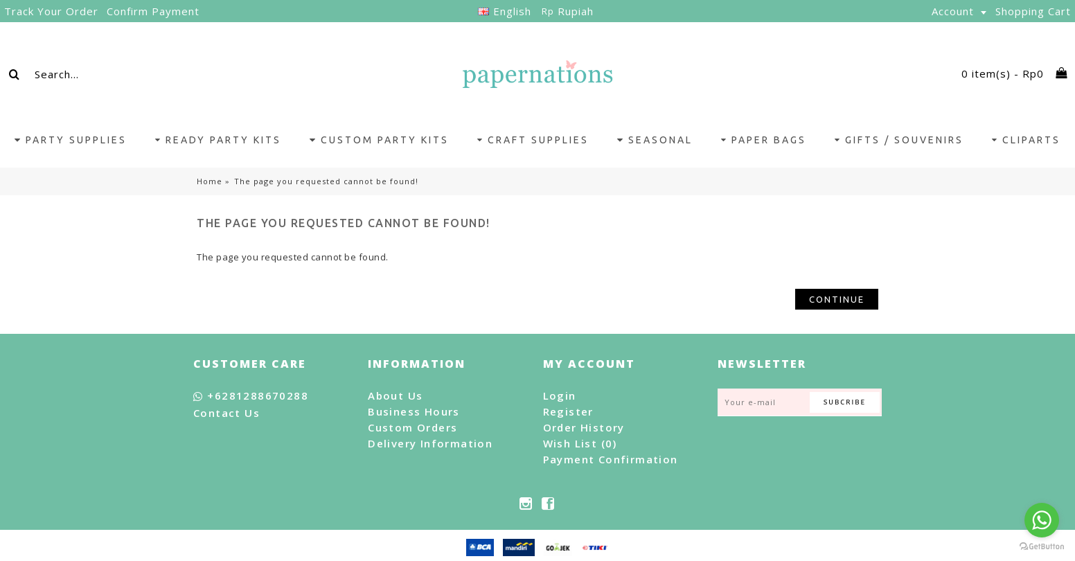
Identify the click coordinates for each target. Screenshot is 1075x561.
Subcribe (845, 402)
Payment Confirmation (610, 459)
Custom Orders (412, 427)
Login (559, 395)
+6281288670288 (250, 396)
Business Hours (414, 411)
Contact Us (226, 413)
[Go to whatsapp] (1041, 520)
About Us (395, 395)
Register (568, 411)
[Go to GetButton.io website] (1042, 546)
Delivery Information (430, 443)
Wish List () (580, 443)
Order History (584, 427)
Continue (836, 299)
